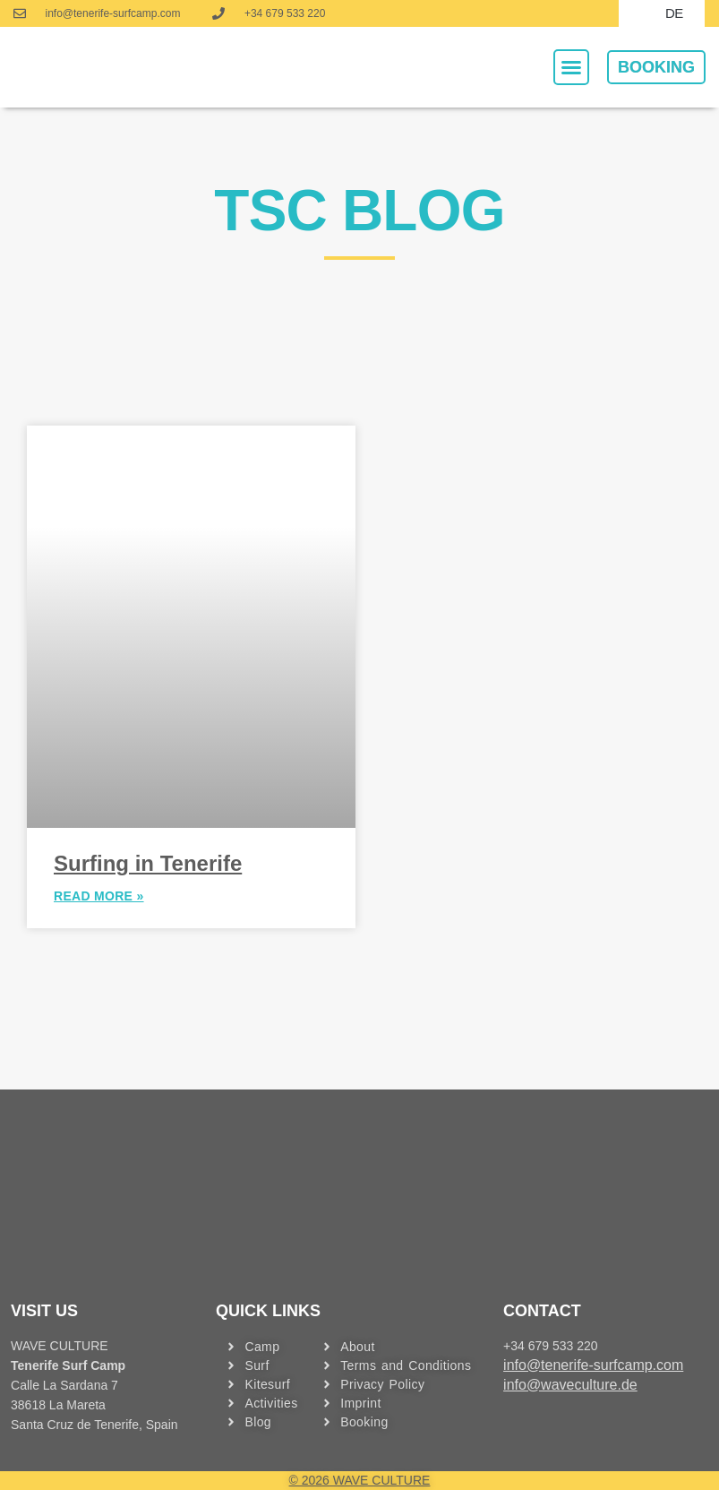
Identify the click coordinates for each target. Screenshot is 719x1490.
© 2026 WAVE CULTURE (360, 1480)
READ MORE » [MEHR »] (99, 896)
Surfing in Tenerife (148, 863)
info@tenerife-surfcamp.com (593, 1365)
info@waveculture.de (570, 1384)
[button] (571, 67)
